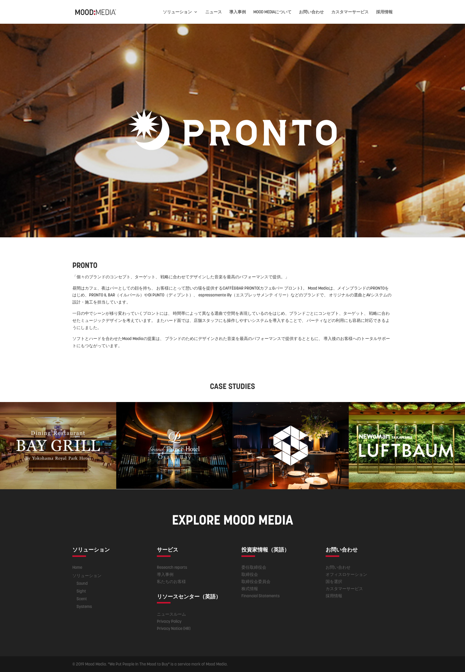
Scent (82, 598)
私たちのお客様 (171, 581)
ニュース (213, 12)
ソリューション (177, 12)
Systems (84, 606)
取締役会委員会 (255, 581)
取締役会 (249, 574)
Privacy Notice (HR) (173, 628)
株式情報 (249, 588)
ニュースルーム (171, 614)
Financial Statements (260, 595)
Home (77, 567)
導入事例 (237, 12)
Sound (82, 583)
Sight (81, 591)
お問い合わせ (311, 12)
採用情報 (384, 12)
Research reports (172, 567)
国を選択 (334, 581)
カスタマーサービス (350, 12)
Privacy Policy (169, 621)
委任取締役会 (253, 567)
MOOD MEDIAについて (272, 12)
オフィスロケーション (346, 574)
